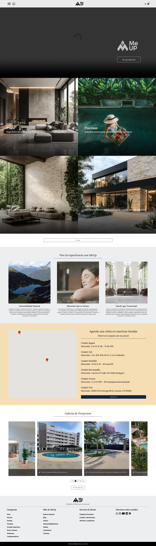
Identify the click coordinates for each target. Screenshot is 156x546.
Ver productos (129, 59)
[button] (72, 480)
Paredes (9, 521)
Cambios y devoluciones (87, 517)
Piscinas (9, 517)
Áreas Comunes (12, 530)
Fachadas (10, 524)
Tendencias (10, 533)
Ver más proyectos (78, 487)
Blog (44, 517)
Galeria (45, 521)
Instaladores (47, 530)
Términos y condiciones (87, 521)
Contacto (46, 533)
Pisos (8, 514)
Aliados (45, 527)
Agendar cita (113, 397)
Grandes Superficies (13, 527)
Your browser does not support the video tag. (78, 39)
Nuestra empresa (49, 514)
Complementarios (13, 536)
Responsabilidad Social (50, 524)
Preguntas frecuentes (86, 514)
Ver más (78, 240)
